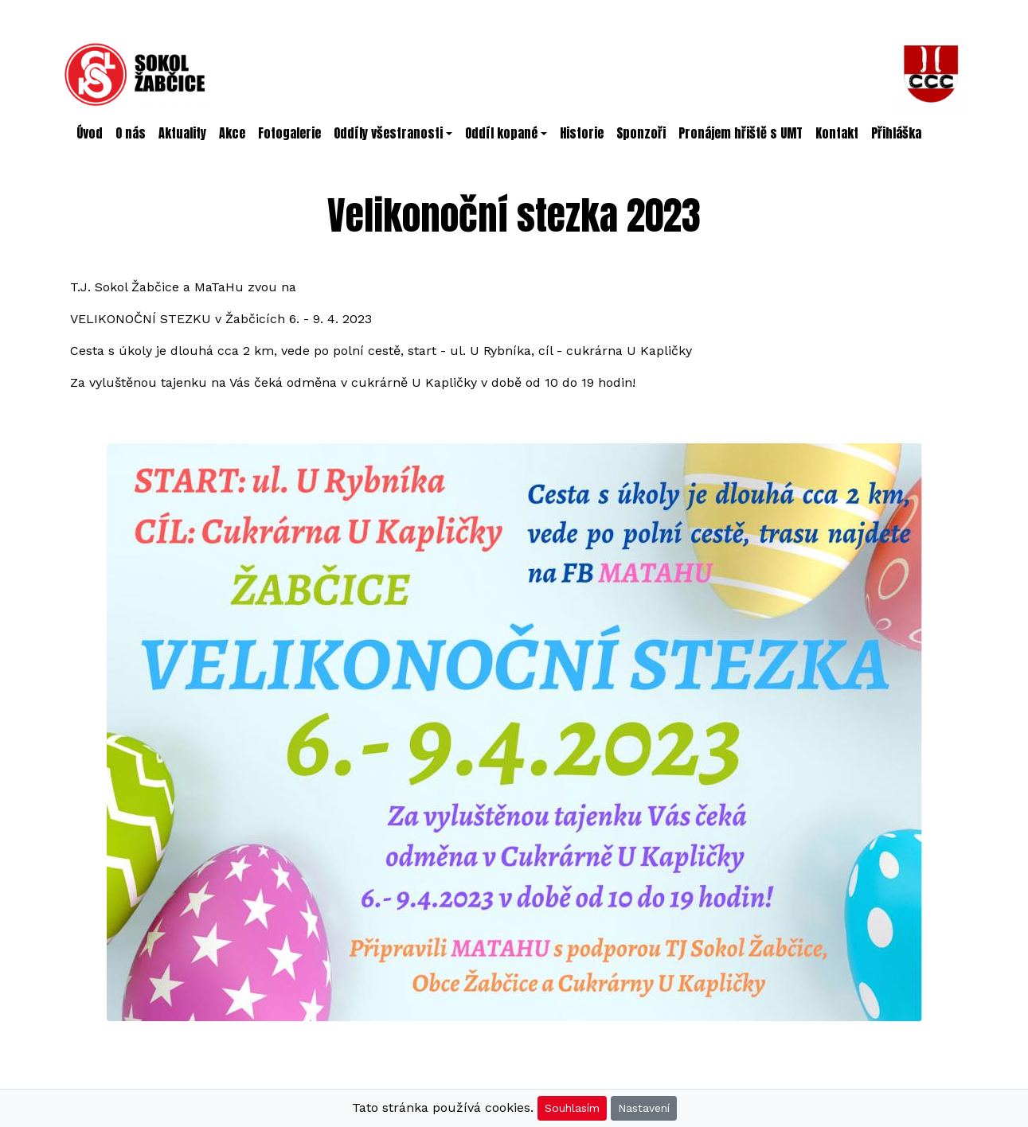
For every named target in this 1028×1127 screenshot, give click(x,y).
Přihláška (896, 132)
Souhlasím (572, 1108)
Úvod (89, 132)
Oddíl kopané (501, 132)
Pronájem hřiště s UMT (740, 132)
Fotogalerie (289, 132)
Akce (232, 132)
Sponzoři (641, 132)
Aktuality (182, 132)
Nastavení (644, 1108)
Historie (582, 132)
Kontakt (836, 132)
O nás (130, 132)
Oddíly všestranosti (388, 132)
